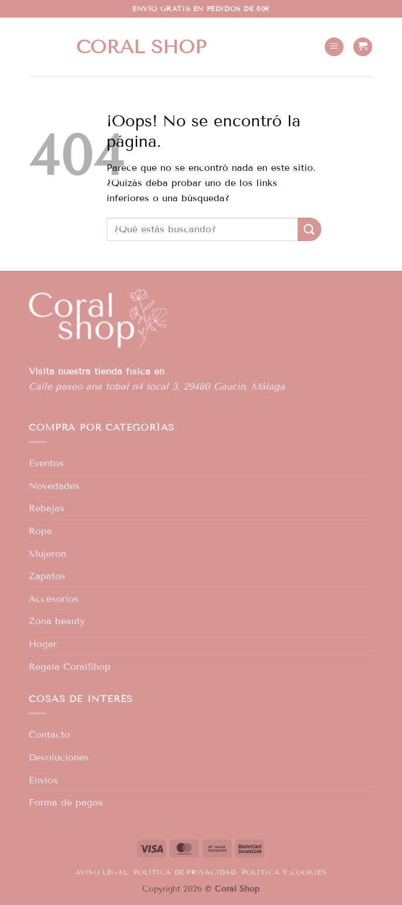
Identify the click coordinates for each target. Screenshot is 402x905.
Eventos (46, 463)
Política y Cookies (284, 872)
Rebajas (46, 508)
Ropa (40, 530)
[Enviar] (309, 229)
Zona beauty (57, 621)
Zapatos (47, 575)
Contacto (49, 734)
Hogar (43, 643)
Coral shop (141, 46)
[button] (334, 47)
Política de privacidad (184, 872)
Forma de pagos (66, 802)
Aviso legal (101, 872)
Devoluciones (59, 757)
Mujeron (47, 553)
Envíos (43, 780)
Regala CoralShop (70, 666)
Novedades (54, 485)
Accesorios (54, 598)
